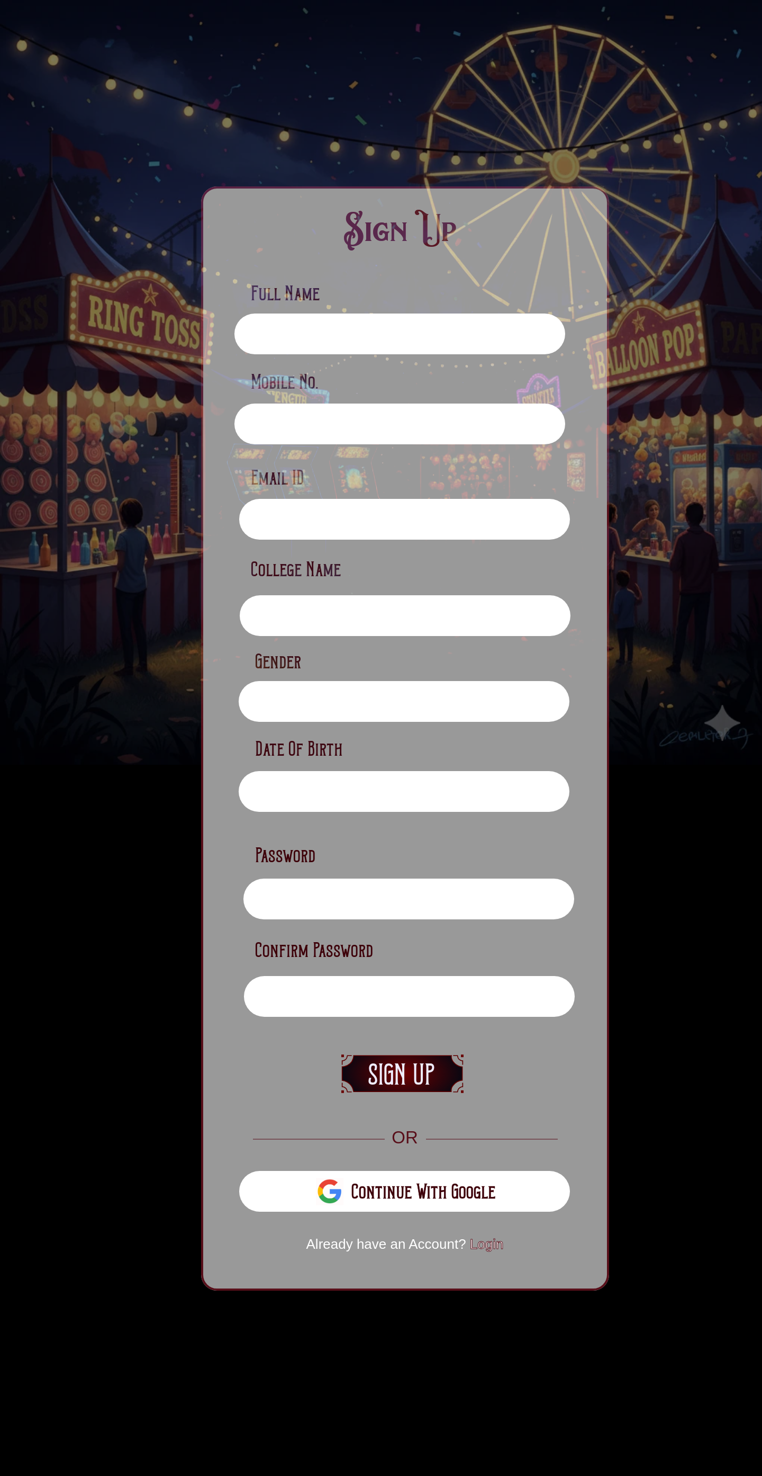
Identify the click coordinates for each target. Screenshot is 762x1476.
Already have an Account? (405, 1244)
